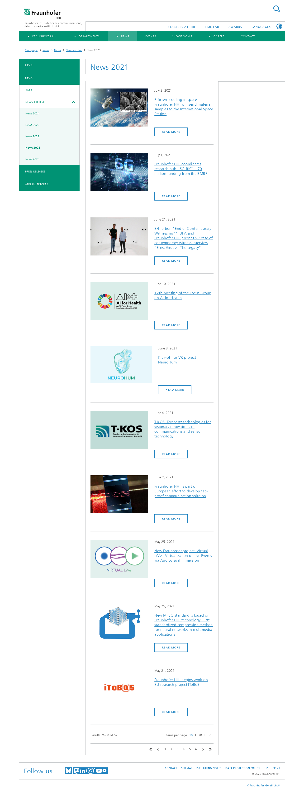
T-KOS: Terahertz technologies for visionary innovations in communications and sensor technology (182, 429)
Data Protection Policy (242, 768)
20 (200, 735)
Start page (31, 50)
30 (209, 735)
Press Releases (35, 171)
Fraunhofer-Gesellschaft (265, 785)
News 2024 (32, 113)
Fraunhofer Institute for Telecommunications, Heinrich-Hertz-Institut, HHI (53, 24)
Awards (235, 27)
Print (276, 768)
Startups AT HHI (181, 27)
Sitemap (186, 768)
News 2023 (32, 125)
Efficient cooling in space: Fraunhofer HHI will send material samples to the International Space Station (183, 106)
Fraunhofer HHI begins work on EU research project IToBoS (181, 682)
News (46, 50)
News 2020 (32, 159)
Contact (171, 768)
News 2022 (32, 136)
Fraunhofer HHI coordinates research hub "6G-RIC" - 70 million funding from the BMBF (180, 169)
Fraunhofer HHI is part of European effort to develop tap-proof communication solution (181, 491)
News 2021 (32, 147)
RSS (266, 768)
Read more (171, 131)
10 (191, 735)
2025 (28, 90)
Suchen (276, 9)
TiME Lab (211, 27)
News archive (74, 50)
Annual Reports (36, 184)
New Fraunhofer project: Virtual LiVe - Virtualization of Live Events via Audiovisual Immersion (183, 556)
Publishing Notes (208, 768)
